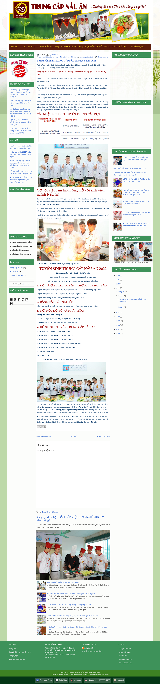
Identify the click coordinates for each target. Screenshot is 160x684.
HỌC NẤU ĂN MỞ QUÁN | (97, 46)
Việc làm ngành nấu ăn (17, 659)
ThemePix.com (63, 675)
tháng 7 (120, 296)
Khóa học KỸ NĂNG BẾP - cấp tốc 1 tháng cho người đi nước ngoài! (71, 594)
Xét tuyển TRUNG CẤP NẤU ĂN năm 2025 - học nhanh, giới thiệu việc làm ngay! (21, 180)
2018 (118, 325)
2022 (118, 288)
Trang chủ (73, 436)
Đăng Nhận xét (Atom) (50, 512)
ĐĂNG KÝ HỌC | (120, 46)
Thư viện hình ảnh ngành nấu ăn (20, 652)
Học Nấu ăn (14, 271)
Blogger (26, 284)
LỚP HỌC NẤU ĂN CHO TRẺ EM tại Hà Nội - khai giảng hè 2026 (69, 605)
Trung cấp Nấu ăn (16, 268)
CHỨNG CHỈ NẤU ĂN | (71, 46)
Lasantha (85, 675)
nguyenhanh (53, 54)
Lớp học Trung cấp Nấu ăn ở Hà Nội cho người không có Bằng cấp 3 (21, 103)
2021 (118, 312)
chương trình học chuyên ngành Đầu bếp (70, 88)
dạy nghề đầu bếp (45, 57)
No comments (103, 57)
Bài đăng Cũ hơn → (103, 436)
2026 (118, 275)
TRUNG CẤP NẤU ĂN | (48, 46)
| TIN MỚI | (15, 46)
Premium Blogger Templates (99, 675)
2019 (118, 321)
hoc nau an (123, 656)
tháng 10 (121, 292)
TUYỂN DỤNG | (138, 46)
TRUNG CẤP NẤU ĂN (79, 672)
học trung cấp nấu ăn (86, 57)
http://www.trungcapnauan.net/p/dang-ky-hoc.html (80, 281)
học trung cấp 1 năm (76, 298)
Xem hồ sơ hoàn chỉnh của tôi (92, 651)
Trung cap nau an (125, 649)
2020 (118, 317)
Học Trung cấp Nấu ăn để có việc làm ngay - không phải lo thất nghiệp (20, 122)
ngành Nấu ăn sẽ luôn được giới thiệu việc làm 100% (62, 199)
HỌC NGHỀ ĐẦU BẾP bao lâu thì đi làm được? (63, 582)
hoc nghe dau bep (125, 659)
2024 (118, 284)
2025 (118, 280)
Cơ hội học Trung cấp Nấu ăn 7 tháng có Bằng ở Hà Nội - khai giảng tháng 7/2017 (21, 130)
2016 (118, 333)
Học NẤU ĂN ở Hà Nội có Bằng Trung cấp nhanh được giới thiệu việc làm (72, 616)
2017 (118, 329)
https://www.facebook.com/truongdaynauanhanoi (77, 277)
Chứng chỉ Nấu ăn (16, 275)
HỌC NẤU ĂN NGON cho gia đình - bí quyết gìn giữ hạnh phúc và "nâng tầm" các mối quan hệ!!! (136, 192)
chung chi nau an (125, 652)
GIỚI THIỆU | (29, 46)
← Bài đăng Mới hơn (43, 436)
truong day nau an (125, 663)
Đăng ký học (13, 656)
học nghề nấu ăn (72, 57)
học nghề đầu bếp (59, 57)
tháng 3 (120, 307)
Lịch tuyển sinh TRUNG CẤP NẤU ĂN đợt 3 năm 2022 (66, 60)
